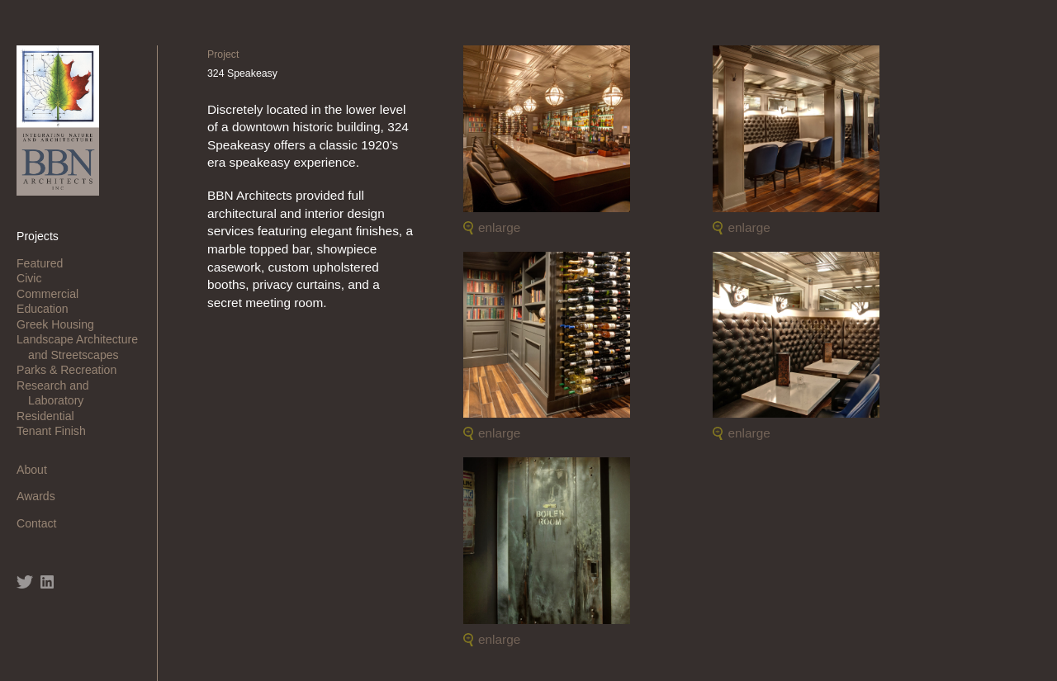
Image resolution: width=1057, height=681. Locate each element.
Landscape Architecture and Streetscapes (83, 347)
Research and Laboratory (58, 393)
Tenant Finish (57, 430)
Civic (34, 278)
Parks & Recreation (72, 369)
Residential (51, 416)
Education (48, 308)
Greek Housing (61, 324)
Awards (41, 496)
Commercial (53, 293)
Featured (45, 263)
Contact (42, 523)
